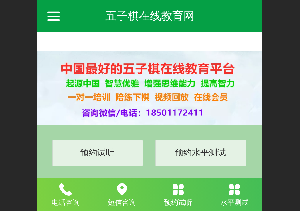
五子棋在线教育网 (150, 15)
